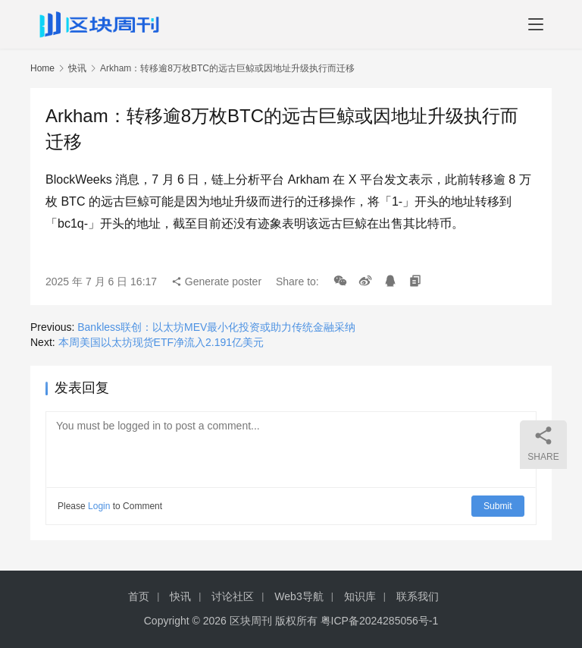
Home (42, 68)
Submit (498, 506)
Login (99, 506)
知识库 (360, 596)
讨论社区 (232, 596)
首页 (138, 596)
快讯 (77, 68)
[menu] (536, 24)
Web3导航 (298, 596)
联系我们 (417, 596)
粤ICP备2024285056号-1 (380, 621)
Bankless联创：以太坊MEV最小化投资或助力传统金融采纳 (216, 327)
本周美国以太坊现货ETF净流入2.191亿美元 (161, 342)
